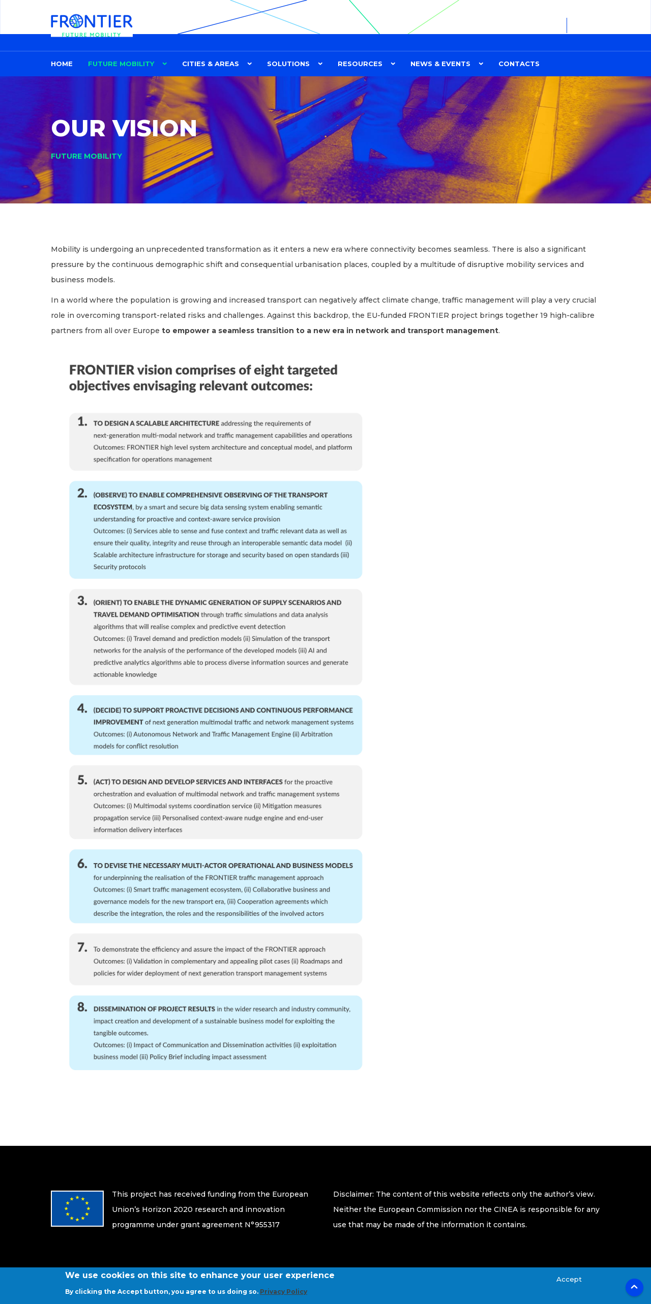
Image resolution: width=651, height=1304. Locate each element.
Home (62, 64)
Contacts (519, 64)
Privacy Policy (283, 1293)
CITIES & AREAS (210, 64)
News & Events (440, 64)
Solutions (288, 64)
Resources (360, 64)
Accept (569, 1280)
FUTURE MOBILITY (121, 64)
